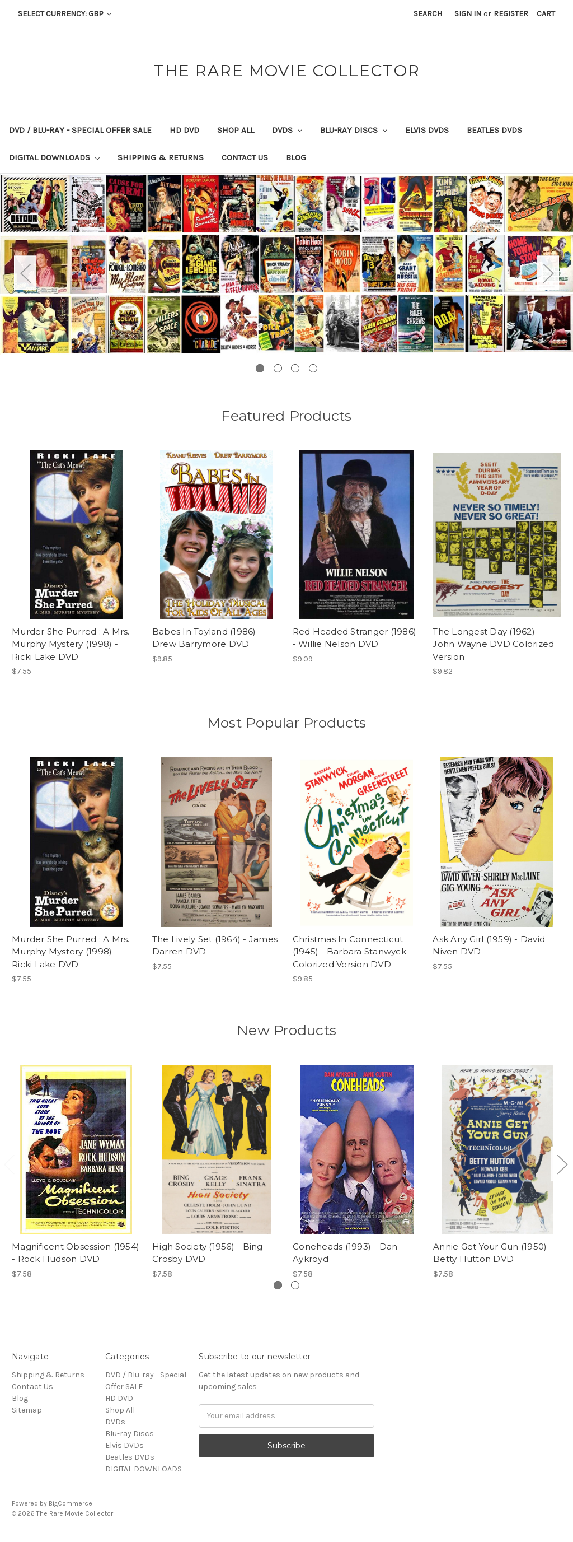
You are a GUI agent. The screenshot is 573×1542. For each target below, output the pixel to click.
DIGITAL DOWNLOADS (54, 157)
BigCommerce (70, 1503)
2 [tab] (278, 368)
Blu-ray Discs (353, 130)
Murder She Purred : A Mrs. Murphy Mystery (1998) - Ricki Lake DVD (71, 644)
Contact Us (245, 157)
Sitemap (27, 1410)
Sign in (467, 13)
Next (548, 272)
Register (511, 13)
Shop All (235, 130)
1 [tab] (260, 368)
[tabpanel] (286, 264)
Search (428, 13)
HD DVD (184, 130)
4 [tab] (313, 368)
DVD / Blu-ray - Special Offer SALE (80, 130)
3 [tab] (295, 368)
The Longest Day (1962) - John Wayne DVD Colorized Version (493, 644)
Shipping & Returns (161, 157)
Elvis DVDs (427, 130)
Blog (296, 157)
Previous (25, 272)
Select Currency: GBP (64, 13)
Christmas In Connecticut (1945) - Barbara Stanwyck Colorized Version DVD (349, 952)
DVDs (287, 130)
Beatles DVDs (494, 130)
